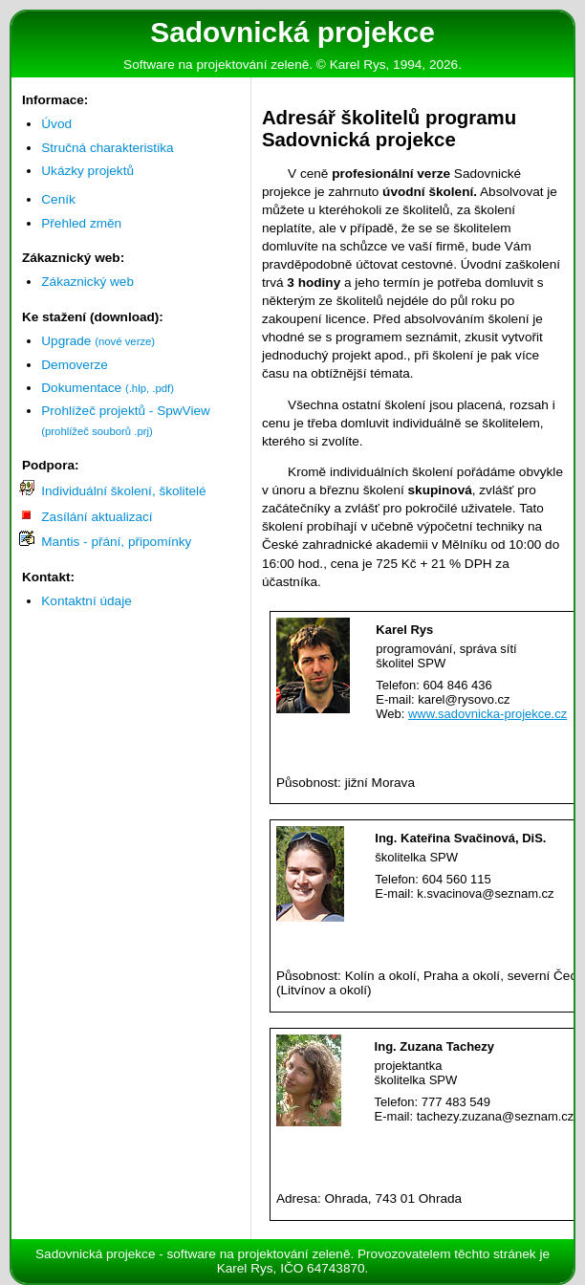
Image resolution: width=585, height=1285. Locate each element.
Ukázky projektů (87, 170)
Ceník (58, 199)
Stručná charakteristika (107, 148)
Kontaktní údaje (86, 601)
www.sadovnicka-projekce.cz (487, 714)
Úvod (56, 124)
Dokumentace (107, 388)
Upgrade (98, 341)
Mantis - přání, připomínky (116, 541)
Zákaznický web (87, 281)
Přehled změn (81, 223)
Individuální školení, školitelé (123, 491)
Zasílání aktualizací (96, 517)
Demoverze (74, 365)
